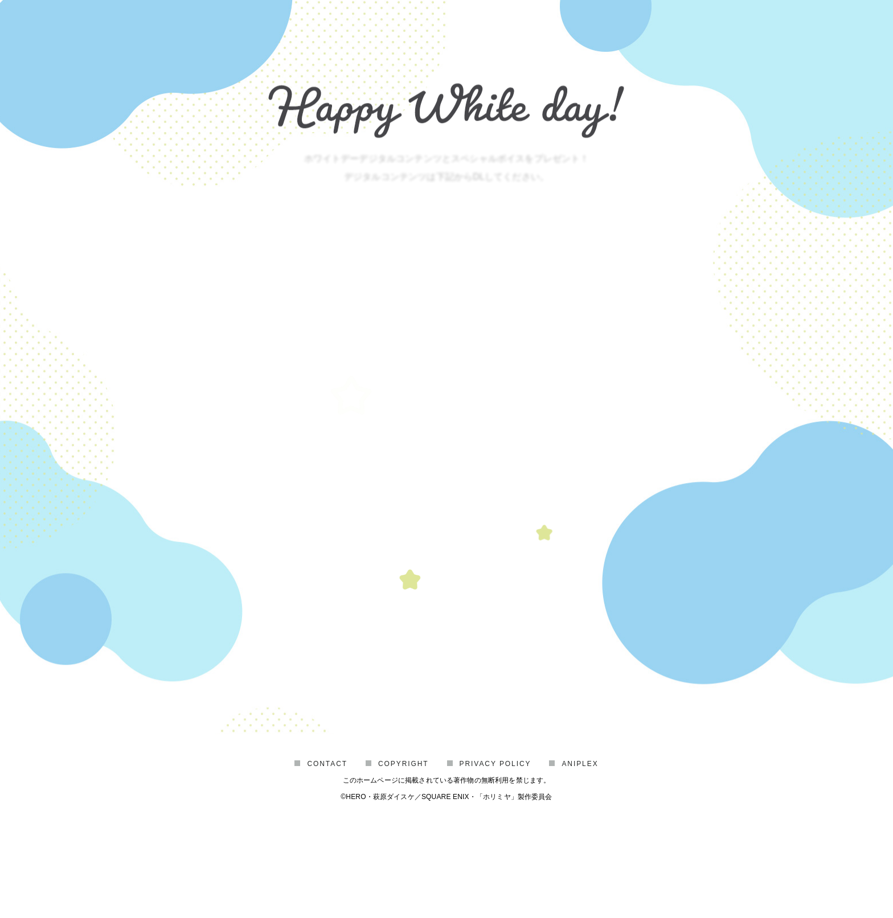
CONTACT (327, 838)
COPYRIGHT (403, 838)
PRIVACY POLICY (495, 838)
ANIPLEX (580, 838)
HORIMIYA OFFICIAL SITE (446, 772)
